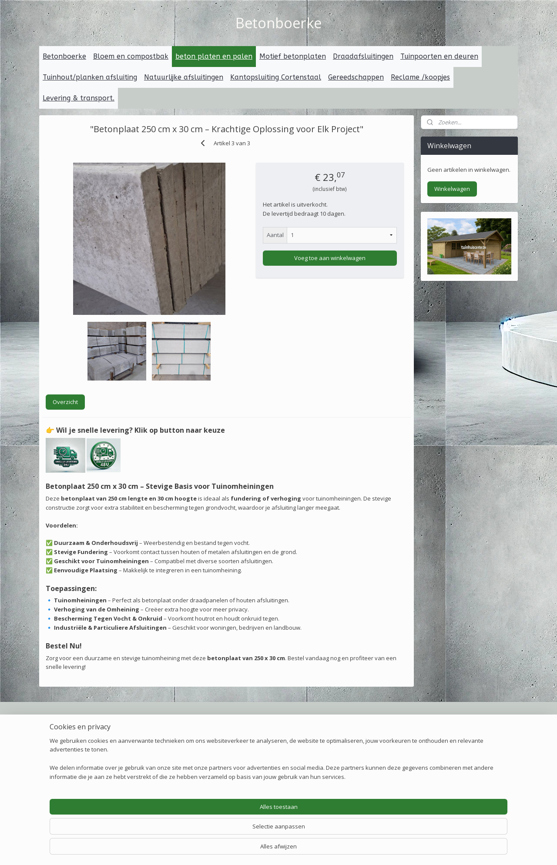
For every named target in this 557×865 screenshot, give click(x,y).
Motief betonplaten (292, 56)
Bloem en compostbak (130, 56)
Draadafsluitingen (363, 56)
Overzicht (65, 402)
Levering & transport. (78, 98)
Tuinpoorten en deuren (439, 56)
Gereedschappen (356, 77)
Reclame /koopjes (420, 77)
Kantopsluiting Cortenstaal (275, 77)
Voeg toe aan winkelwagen (330, 257)
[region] (221, 832)
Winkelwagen (452, 189)
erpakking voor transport (278, 740)
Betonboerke (64, 56)
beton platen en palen (213, 56)
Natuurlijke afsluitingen (183, 77)
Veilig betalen (160, 720)
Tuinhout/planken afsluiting (90, 77)
